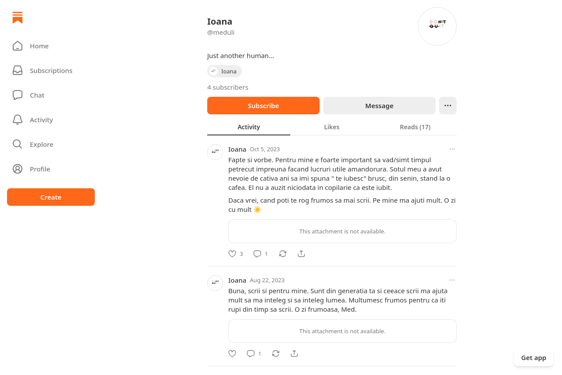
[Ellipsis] (448, 105)
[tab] (248, 126)
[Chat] (51, 95)
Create (50, 197)
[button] (51, 45)
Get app (533, 357)
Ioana (237, 149)
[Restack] (282, 254)
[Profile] (51, 168)
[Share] (301, 254)
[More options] (452, 149)
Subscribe (263, 105)
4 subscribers (228, 87)
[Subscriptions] (51, 70)
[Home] (17, 17)
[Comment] (260, 254)
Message (379, 105)
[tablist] (332, 126)
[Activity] (51, 119)
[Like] (235, 254)
